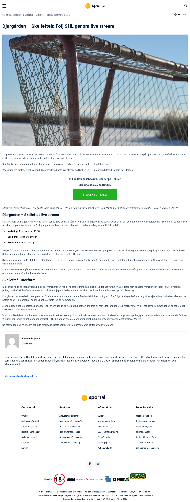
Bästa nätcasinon (143, 415)
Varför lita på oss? (29, 426)
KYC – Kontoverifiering (107, 432)
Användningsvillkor (106, 421)
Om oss (24, 415)
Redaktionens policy (30, 432)
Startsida (6, 15)
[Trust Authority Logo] (71, 479)
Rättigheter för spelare (69, 432)
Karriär (24, 448)
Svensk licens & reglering (70, 437)
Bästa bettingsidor (144, 426)
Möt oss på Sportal (30, 421)
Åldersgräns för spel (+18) (71, 421)
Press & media (104, 437)
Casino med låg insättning (147, 448)
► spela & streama (95, 195)
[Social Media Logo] (90, 464)
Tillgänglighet (103, 442)
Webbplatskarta (104, 448)
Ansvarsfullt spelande (69, 415)
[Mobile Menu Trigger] (4, 6)
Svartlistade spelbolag (69, 442)
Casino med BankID (144, 442)
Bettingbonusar (142, 432)
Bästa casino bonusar (145, 421)
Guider (100, 415)
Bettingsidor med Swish (146, 437)
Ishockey (17, 15)
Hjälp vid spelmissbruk (69, 426)
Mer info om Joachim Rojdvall (21, 376)
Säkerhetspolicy (104, 426)
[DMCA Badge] (48, 479)
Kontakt (25, 442)
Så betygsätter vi (29, 437)
